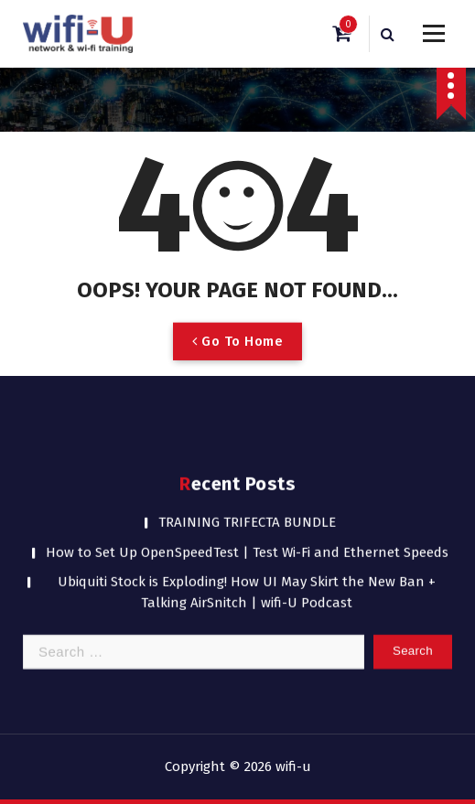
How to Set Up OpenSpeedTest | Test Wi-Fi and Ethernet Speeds (247, 536)
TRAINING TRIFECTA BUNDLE (247, 506)
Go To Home (237, 357)
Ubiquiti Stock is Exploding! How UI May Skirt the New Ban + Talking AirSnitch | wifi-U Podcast (247, 576)
